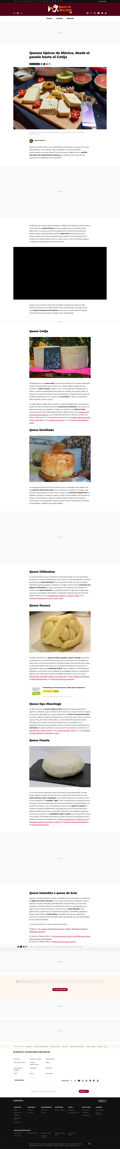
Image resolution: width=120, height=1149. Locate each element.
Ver (61, 989)
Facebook (91, 13)
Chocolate (49, 1073)
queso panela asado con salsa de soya (73, 819)
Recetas (70, 18)
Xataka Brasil (17, 1135)
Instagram (94, 13)
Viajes (49, 18)
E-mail (50, 64)
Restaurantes (50, 1059)
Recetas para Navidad (18, 1069)
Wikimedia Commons (56, 929)
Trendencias (85, 1110)
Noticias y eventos (36, 1059)
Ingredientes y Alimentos (43, 946)
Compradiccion (86, 1115)
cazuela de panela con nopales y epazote (44, 822)
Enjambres (33, 1068)
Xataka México (18, 1133)
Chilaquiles (29, 1046)
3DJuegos (30, 1110)
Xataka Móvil (17, 1112)
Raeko (68, 929)
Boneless (65, 1046)
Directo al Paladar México (60, 1133)
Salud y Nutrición (19, 1062)
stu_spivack (42, 929)
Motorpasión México (72, 1133)
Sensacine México (46, 1133)
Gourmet (17, 1059)
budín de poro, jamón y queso (40, 730)
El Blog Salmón (100, 1110)
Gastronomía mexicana (75, 946)
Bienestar (49, 1068)
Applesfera (17, 1115)
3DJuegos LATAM (32, 1133)
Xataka (16, 1110)
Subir (101, 1101)
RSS (86, 1080)
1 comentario (35, 64)
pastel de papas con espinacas (62, 679)
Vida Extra (30, 1112)
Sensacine (44, 1110)
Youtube (98, 13)
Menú (14, 13)
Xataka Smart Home (18, 1118)
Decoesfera (85, 1112)
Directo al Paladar (60, 1110)
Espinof (43, 1112)
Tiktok (106, 13)
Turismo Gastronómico (34, 1063)
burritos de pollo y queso (66, 730)
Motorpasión (72, 1110)
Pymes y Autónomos (99, 1113)
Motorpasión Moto (73, 1112)
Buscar (21, 13)
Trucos (59, 18)
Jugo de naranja (91, 1046)
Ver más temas (19, 1080)
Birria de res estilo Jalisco (77, 1046)
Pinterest (88, 13)
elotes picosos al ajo (56, 420)
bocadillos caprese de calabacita (75, 822)
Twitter (44, 64)
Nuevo (17, 13)
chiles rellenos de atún (40, 824)
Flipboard (47, 64)
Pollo (15, 1073)
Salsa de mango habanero (41, 1046)
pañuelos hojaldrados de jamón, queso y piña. (46, 598)
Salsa (31, 1073)
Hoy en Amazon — (50, 691)
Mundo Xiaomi (18, 1122)
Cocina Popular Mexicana (59, 946)
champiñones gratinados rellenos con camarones (47, 676)
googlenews (102, 13)
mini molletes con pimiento (79, 676)
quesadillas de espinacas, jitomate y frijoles (63, 595)
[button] (40, 140)
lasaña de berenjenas (39, 679)
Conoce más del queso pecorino (64, 941)
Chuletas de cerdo (55, 1046)
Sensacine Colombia (44, 1136)
